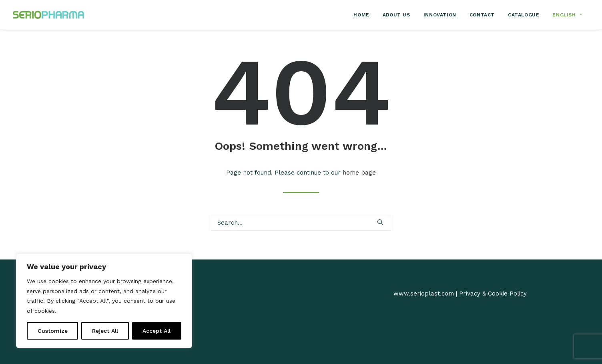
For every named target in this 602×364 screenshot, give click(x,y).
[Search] (301, 223)
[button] (380, 222)
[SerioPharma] (48, 15)
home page (359, 172)
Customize (53, 331)
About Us (396, 15)
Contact (482, 15)
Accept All (156, 331)
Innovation (439, 15)
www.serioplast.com (423, 293)
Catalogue (523, 15)
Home (361, 15)
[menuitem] (364, 15)
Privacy (469, 293)
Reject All (105, 331)
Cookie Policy (507, 293)
